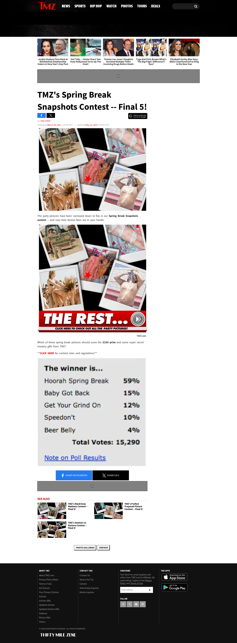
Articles (42, 596)
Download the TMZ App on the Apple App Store (174, 577)
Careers (83, 584)
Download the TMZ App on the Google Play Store (174, 587)
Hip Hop (93, 31)
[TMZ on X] (44, 6)
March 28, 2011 (54, 124)
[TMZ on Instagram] (55, 5)
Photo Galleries (85, 547)
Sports (67, 31)
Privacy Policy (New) (48, 579)
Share (74, 475)
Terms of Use (45, 584)
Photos (141, 31)
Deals (187, 31)
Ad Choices (44, 588)
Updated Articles (47, 605)
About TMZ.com (46, 575)
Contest (103, 547)
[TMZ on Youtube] (49, 5)
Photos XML (44, 617)
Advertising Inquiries (89, 588)
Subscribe (150, 590)
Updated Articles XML (49, 609)
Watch (117, 31)
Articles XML (45, 601)
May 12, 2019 (91, 124)
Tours (165, 31)
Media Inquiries (87, 592)
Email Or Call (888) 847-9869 (72, 19)
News (45, 31)
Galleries (43, 613)
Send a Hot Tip (86, 579)
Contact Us (85, 575)
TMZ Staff (45, 120)
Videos (42, 622)
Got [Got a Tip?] (47, 19)
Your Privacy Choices (49, 592)
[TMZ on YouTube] (136, 604)
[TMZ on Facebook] (39, 6)
